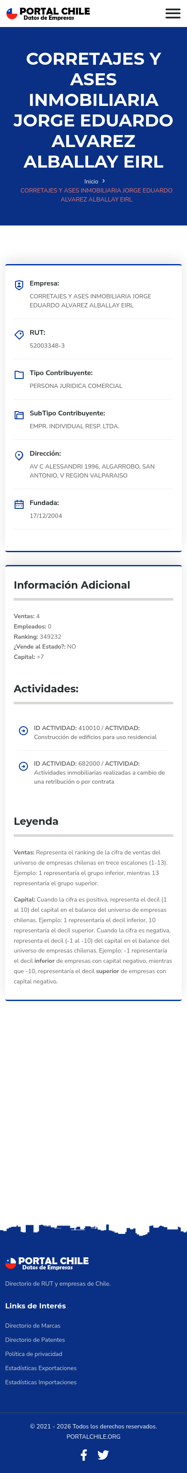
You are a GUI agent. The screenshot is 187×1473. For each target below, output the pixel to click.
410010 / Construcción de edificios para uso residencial (95, 732)
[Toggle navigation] (173, 13)
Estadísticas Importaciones (41, 1382)
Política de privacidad (33, 1354)
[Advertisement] (93, 1124)
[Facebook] (84, 1455)
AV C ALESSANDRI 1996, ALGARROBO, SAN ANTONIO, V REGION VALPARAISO (92, 471)
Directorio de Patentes (35, 1340)
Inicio (91, 181)
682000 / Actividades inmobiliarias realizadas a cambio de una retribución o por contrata (99, 773)
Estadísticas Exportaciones (41, 1368)
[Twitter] (103, 1455)
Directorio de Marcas (33, 1326)
